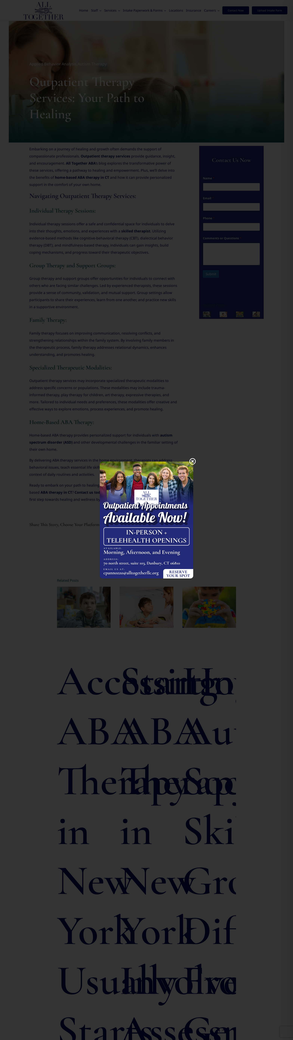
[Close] (192, 461)
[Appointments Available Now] (146, 463)
